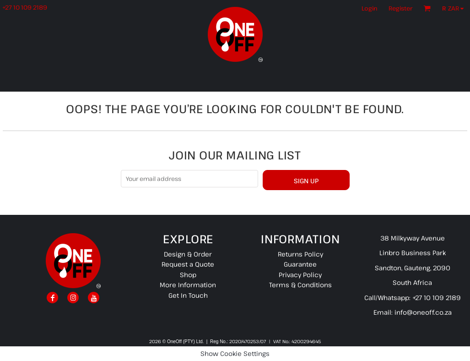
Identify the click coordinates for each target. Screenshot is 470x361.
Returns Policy (300, 254)
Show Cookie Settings (235, 353)
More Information (188, 284)
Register (400, 8)
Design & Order (188, 254)
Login (370, 8)
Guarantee (300, 264)
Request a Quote (188, 264)
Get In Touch (188, 295)
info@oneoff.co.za (423, 312)
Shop (188, 274)
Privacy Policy (300, 274)
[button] (455, 8)
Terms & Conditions (300, 284)
